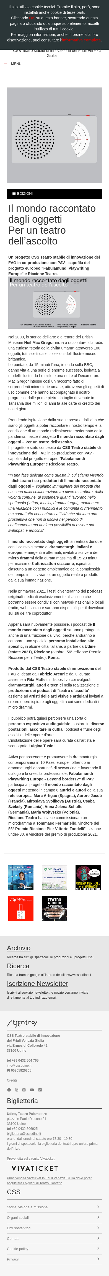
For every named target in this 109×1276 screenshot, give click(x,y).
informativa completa (81, 40)
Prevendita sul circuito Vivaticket (31, 1159)
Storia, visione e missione (53, 1207)
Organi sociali (53, 1218)
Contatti (53, 1238)
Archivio (18, 948)
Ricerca (18, 966)
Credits (12, 1080)
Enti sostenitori (53, 1228)
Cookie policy (53, 1249)
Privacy (53, 1259)
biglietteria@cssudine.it (24, 1134)
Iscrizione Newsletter (37, 983)
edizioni (22, 193)
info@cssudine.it (19, 1065)
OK (32, 18)
